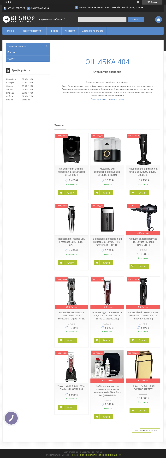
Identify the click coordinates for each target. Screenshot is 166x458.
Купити (70, 192)
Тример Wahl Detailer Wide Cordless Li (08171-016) (72, 388)
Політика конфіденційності (108, 455)
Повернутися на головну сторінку (107, 99)
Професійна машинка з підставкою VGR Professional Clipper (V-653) (71, 315)
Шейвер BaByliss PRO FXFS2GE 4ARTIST (143, 388)
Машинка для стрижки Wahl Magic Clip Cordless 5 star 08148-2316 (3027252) (107, 315)
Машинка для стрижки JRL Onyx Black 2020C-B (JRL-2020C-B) (143, 171)
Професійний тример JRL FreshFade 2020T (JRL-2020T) (71, 242)
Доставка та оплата (92, 31)
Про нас (54, 31)
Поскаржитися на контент (83, 455)
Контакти (70, 31)
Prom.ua (98, 452)
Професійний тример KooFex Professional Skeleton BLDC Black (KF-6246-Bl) (143, 315)
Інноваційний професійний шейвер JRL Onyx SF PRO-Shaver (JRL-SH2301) (107, 242)
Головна (10, 31)
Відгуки (11, 58)
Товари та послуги (31, 31)
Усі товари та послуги (146, 430)
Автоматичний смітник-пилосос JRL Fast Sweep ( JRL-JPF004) (71, 171)
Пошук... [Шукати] (136, 19)
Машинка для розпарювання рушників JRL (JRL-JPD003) (107, 171)
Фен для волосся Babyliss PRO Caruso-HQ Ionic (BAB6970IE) (143, 242)
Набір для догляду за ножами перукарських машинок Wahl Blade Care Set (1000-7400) (107, 391)
